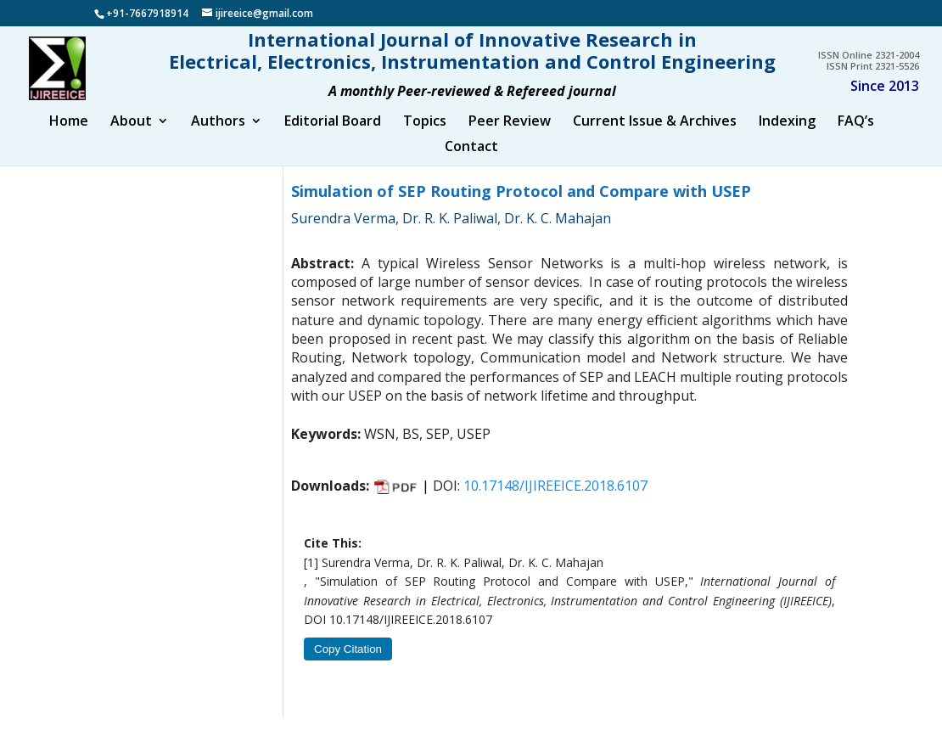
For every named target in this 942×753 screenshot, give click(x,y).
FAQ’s (856, 137)
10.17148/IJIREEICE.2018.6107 (555, 501)
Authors (218, 137)
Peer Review (509, 137)
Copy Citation (348, 665)
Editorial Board (332, 137)
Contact (471, 163)
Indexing (787, 137)
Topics (424, 137)
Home (68, 137)
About (131, 137)
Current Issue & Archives (655, 137)
